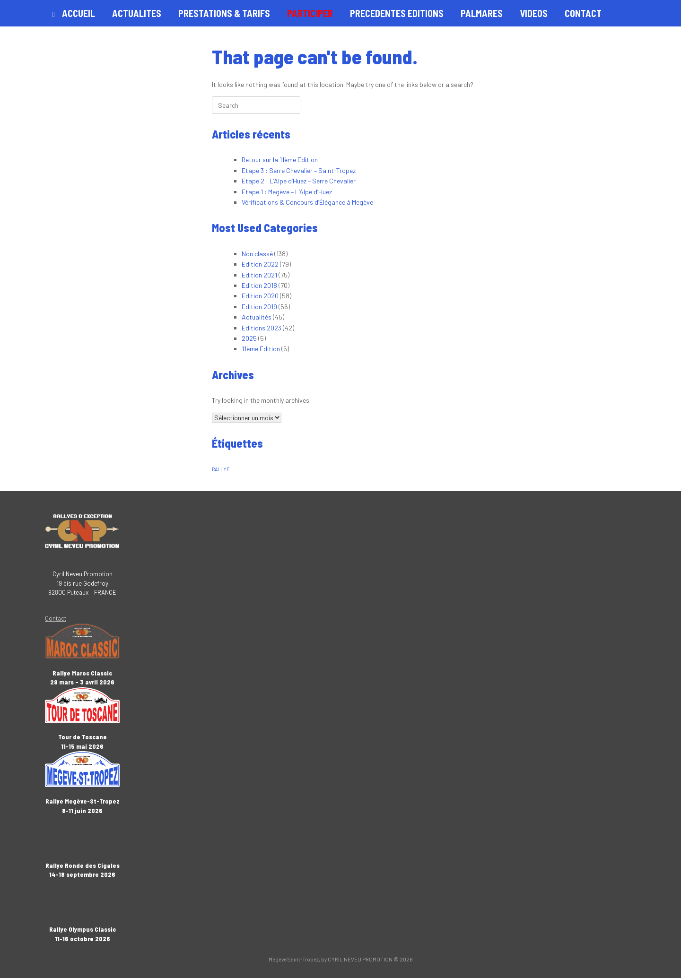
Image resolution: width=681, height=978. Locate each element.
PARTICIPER (310, 13)
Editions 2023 (261, 328)
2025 (249, 338)
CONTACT (583, 13)
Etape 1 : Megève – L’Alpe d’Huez (287, 192)
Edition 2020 (260, 296)
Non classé (257, 254)
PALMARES (482, 13)
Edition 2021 (259, 275)
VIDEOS (534, 13)
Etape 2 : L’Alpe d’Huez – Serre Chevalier (299, 181)
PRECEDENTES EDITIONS (397, 13)
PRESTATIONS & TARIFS (224, 13)
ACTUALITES (136, 13)
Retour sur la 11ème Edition (280, 160)
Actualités (256, 317)
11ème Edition (261, 349)
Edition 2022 (260, 264)
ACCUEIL (73, 13)
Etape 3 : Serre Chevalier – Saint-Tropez (299, 170)
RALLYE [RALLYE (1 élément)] (221, 469)
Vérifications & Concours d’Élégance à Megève (307, 202)
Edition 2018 (259, 285)
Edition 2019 (259, 307)
